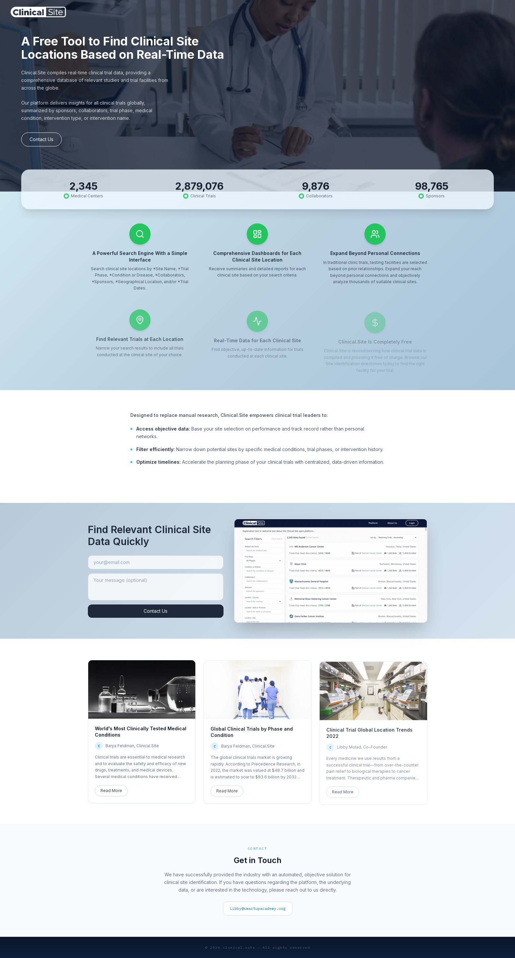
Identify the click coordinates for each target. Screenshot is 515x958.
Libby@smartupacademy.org (258, 908)
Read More (111, 792)
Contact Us (41, 140)
